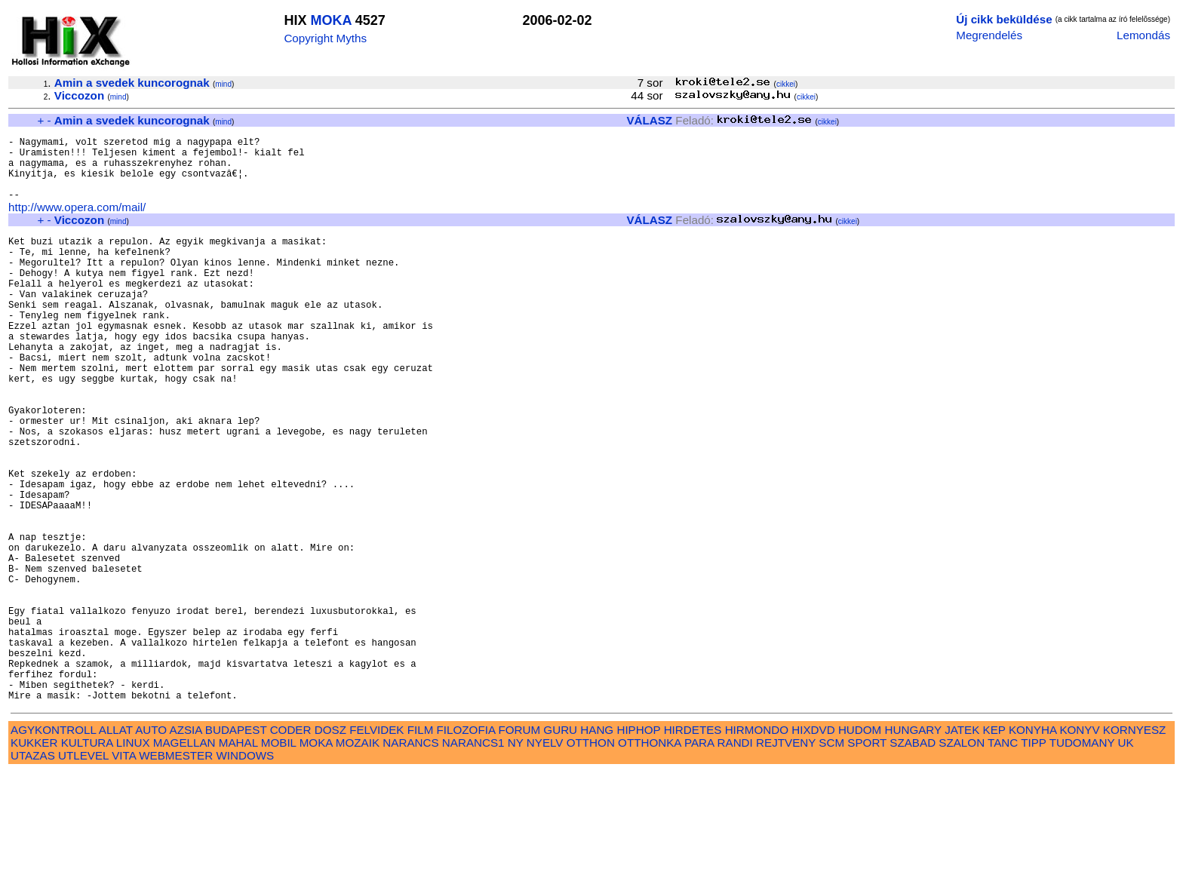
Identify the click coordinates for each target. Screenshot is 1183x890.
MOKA (330, 20)
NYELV (545, 860)
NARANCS (410, 860)
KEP (994, 847)
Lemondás (1143, 35)
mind (223, 84)
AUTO (151, 847)
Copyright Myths (325, 38)
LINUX (133, 860)
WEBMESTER (176, 873)
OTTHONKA (649, 860)
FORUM (519, 847)
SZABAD (913, 860)
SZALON (962, 860)
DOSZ (330, 847)
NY (516, 860)
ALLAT (116, 847)
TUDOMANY (1082, 860)
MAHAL (238, 860)
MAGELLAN (184, 860)
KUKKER (34, 860)
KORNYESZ (1134, 847)
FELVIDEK (376, 847)
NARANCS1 (473, 860)
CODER (291, 847)
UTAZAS (33, 873)
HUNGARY (913, 847)
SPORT (866, 860)
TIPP (1033, 860)
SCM (831, 860)
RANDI (735, 860)
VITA (124, 873)
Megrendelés (989, 35)
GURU (560, 847)
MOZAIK (357, 860)
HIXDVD (812, 847)
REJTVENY (786, 860)
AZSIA (186, 847)
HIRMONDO (756, 847)
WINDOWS (245, 873)
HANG (596, 847)
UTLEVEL (83, 873)
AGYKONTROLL (53, 847)
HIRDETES (693, 847)
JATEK (962, 847)
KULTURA (87, 860)
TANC (1003, 860)
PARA (699, 860)
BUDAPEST (236, 847)
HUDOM (859, 847)
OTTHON (591, 860)
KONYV (1079, 847)
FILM (420, 847)
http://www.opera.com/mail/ (77, 222)
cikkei (785, 84)
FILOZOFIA (466, 847)
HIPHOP (638, 847)
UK (1126, 860)
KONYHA (1032, 847)
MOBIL (279, 860)
